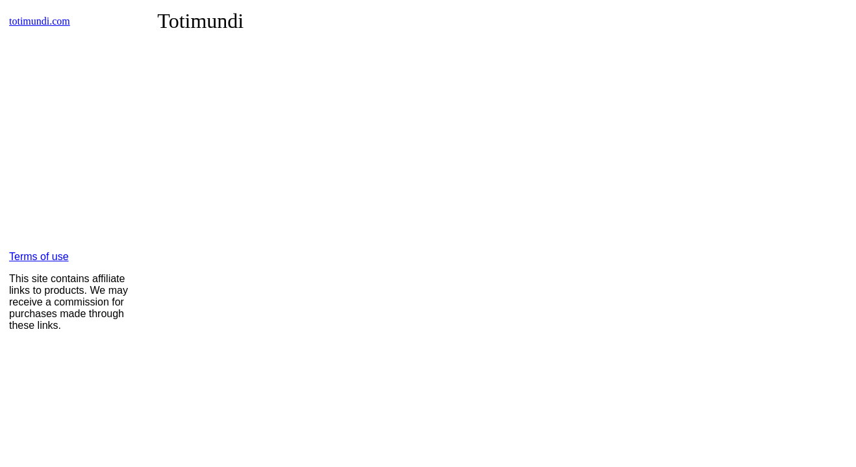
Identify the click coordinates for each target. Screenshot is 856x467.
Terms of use (39, 256)
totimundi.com (39, 21)
